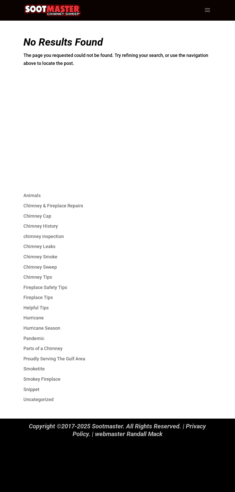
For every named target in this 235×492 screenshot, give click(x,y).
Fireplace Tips (38, 297)
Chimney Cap (37, 216)
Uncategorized (38, 399)
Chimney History (40, 226)
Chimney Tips (37, 277)
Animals (32, 195)
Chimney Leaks (39, 246)
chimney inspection (43, 236)
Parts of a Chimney (43, 348)
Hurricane (33, 317)
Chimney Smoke (40, 256)
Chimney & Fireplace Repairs (53, 205)
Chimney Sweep (40, 267)
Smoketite (34, 368)
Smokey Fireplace (41, 379)
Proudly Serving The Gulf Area (54, 358)
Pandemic (33, 338)
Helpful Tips (36, 307)
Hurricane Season (41, 328)
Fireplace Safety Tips (45, 287)
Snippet (31, 389)
